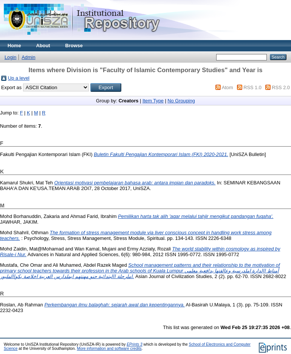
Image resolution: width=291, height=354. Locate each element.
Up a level (18, 78)
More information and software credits (109, 348)
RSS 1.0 (252, 87)
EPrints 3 (134, 344)
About (43, 45)
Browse (74, 45)
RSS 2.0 (281, 87)
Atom (227, 87)
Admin (28, 57)
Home (14, 45)
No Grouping (181, 101)
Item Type (153, 101)
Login (10, 57)
